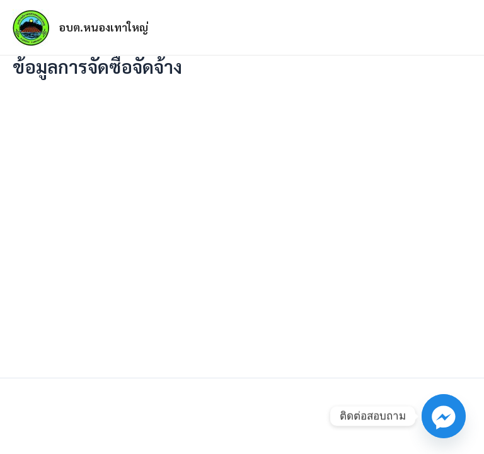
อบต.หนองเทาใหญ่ (103, 27)
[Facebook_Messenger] (444, 416)
